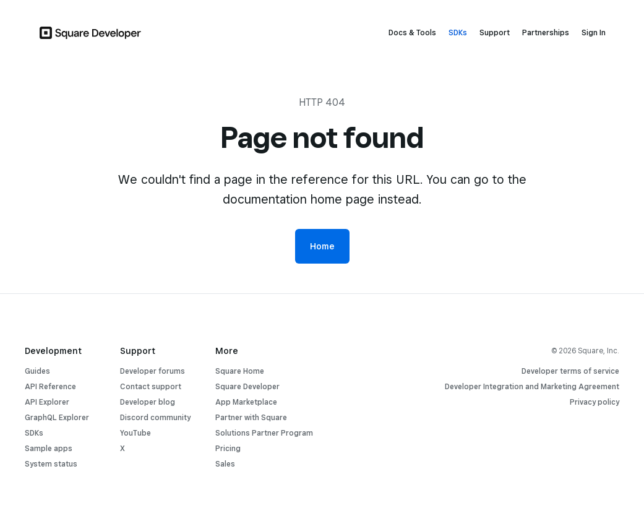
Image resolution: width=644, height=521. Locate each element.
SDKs (458, 32)
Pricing (228, 448)
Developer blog (147, 402)
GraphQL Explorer (57, 417)
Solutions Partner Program (264, 432)
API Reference (50, 386)
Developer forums (152, 371)
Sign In (594, 32)
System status (51, 463)
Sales (225, 463)
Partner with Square (251, 417)
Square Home (239, 371)
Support (494, 32)
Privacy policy (594, 402)
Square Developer (247, 386)
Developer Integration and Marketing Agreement (532, 386)
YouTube (135, 432)
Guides (37, 371)
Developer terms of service (570, 371)
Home (322, 246)
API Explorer (47, 402)
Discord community (155, 417)
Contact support (150, 386)
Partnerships (545, 32)
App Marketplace (246, 402)
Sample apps (48, 448)
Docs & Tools (412, 32)
